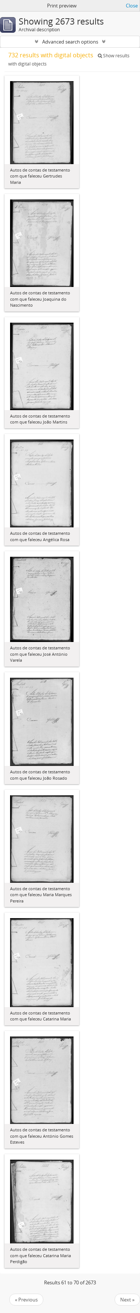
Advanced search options (70, 41)
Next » (127, 1299)
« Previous (26, 1299)
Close (132, 5)
